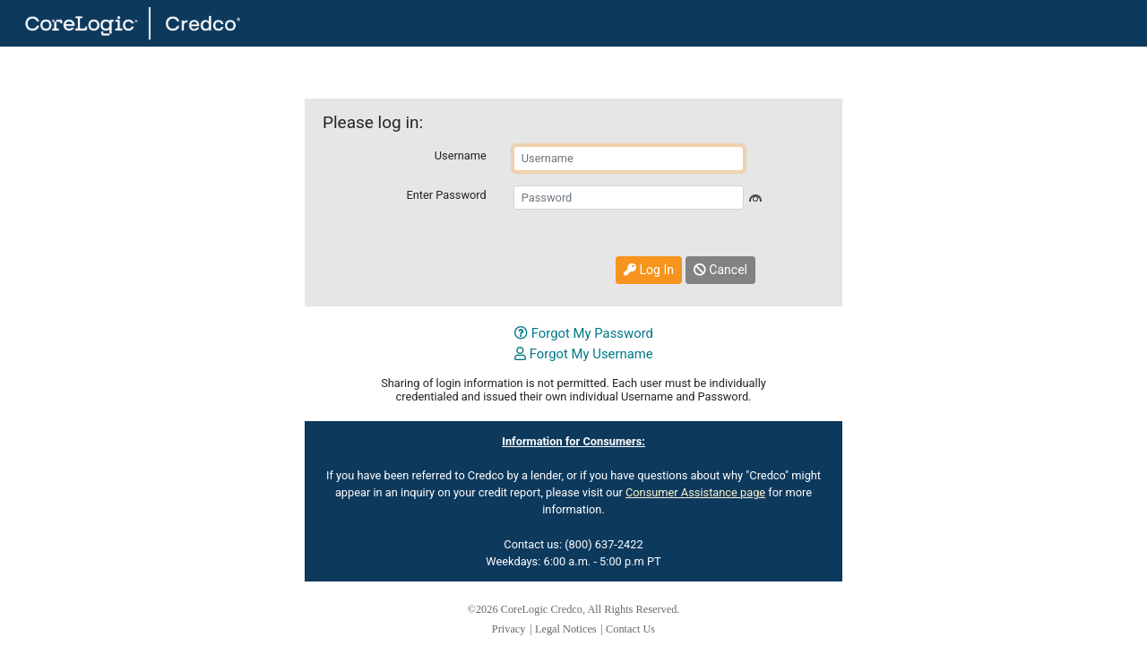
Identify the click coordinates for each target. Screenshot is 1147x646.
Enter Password (446, 195)
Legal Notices (566, 629)
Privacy (509, 629)
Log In (649, 270)
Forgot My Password (583, 333)
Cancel (720, 270)
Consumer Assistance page (695, 492)
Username (461, 155)
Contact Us (630, 629)
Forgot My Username (583, 354)
